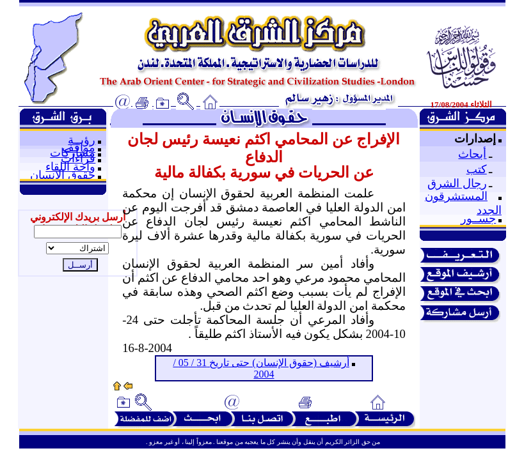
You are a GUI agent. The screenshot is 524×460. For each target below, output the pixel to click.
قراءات (78, 158)
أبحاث (472, 154)
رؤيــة (81, 140)
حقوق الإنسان (62, 175)
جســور (478, 218)
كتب (476, 169)
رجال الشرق (457, 183)
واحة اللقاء (70, 166)
